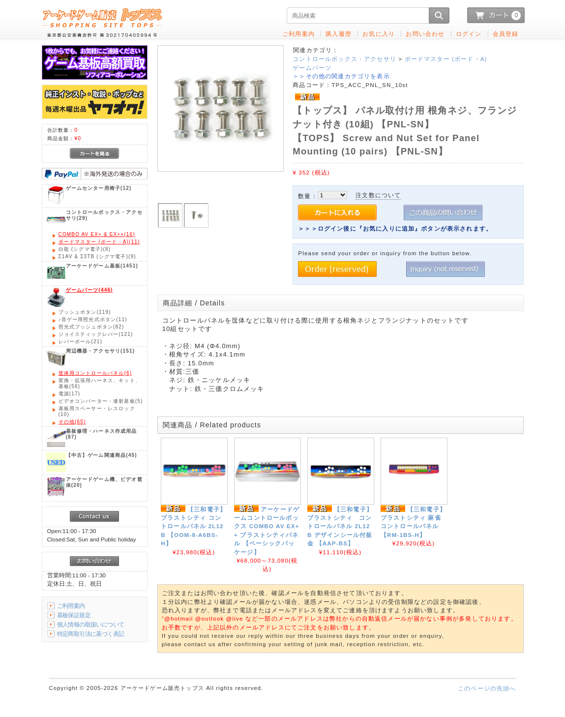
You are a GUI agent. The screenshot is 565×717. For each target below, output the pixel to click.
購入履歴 (339, 33)
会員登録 (506, 33)
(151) (100, 351)
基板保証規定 (74, 615)
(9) (97, 256)
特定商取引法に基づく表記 (90, 633)
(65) (72, 421)
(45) (101, 455)
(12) (99, 188)
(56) (100, 383)
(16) (97, 234)
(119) (85, 312)
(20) (104, 482)
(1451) (102, 266)
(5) (101, 401)
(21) (80, 341)
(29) (104, 215)
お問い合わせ (425, 33)
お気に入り (378, 33)
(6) (95, 373)
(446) (89, 290)
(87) (101, 434)
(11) (99, 241)
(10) (97, 411)
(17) (70, 393)
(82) (91, 326)
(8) (85, 249)
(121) (96, 334)
